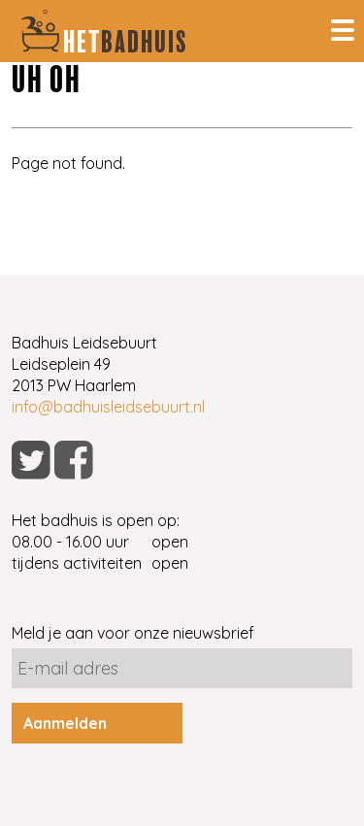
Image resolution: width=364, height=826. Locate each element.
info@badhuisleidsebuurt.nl (108, 406)
